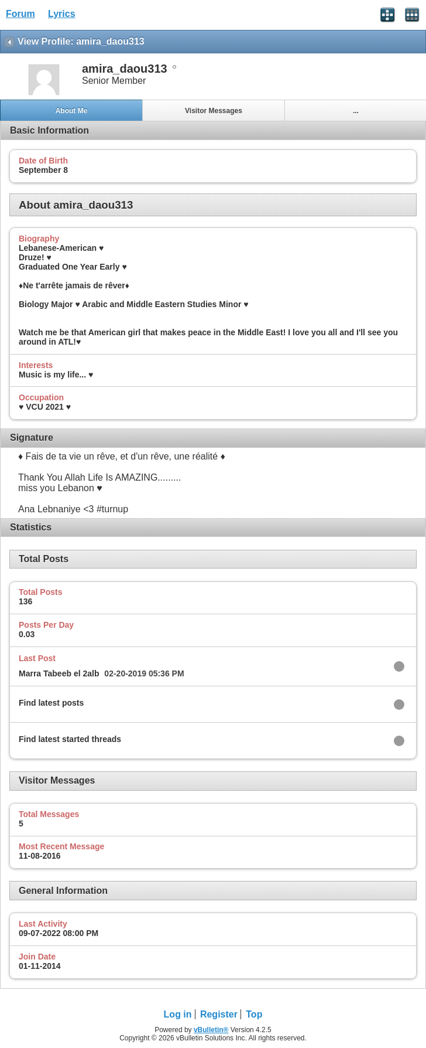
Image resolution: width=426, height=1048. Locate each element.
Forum (20, 14)
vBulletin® (211, 1030)
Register (219, 1014)
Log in (178, 1014)
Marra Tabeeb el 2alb (59, 673)
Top (254, 1014)
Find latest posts (51, 702)
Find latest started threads (70, 739)
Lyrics (61, 14)
